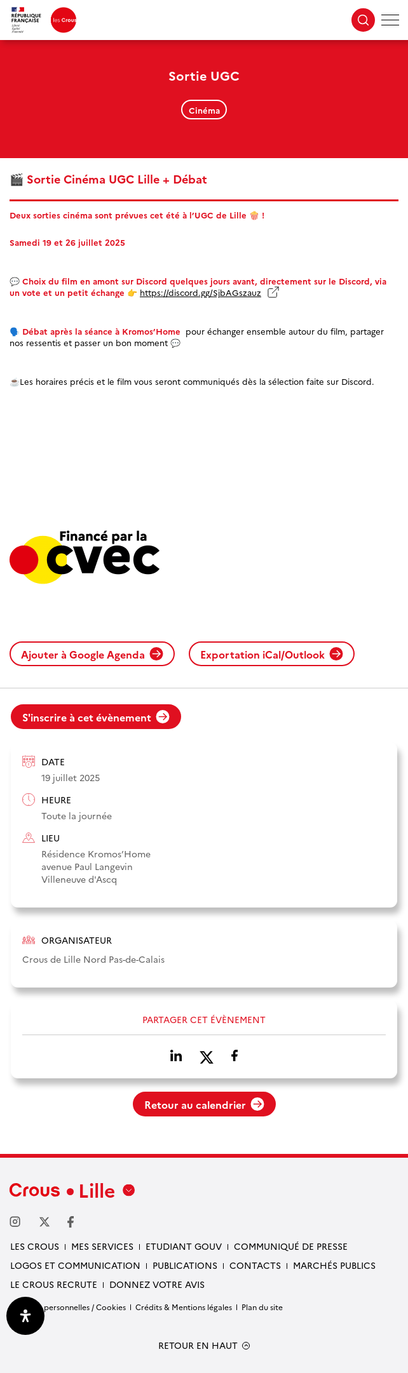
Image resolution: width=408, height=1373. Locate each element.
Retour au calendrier (204, 1104)
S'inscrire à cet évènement (96, 717)
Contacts (255, 1265)
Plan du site (262, 1306)
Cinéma (204, 110)
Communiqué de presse (291, 1246)
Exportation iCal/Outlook (271, 654)
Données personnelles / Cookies (68, 1306)
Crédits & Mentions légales (183, 1306)
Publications (185, 1265)
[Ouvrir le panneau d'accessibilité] (25, 1316)
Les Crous (34, 1246)
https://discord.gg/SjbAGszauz (200, 292)
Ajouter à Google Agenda (92, 654)
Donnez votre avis (157, 1284)
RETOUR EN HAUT (198, 1345)
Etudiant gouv (184, 1246)
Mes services (102, 1246)
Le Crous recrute (53, 1284)
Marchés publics (334, 1265)
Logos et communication (75, 1265)
